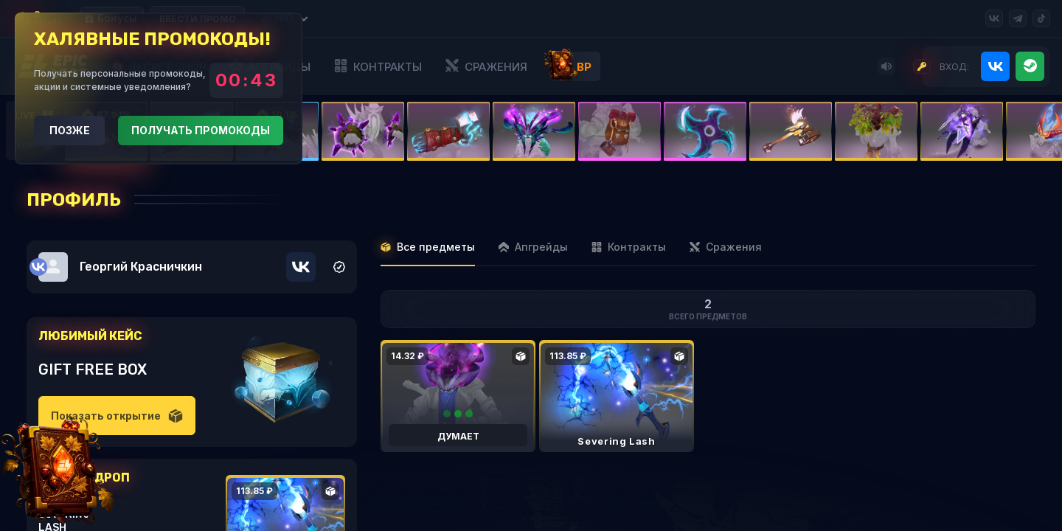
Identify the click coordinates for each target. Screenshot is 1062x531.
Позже (69, 130)
